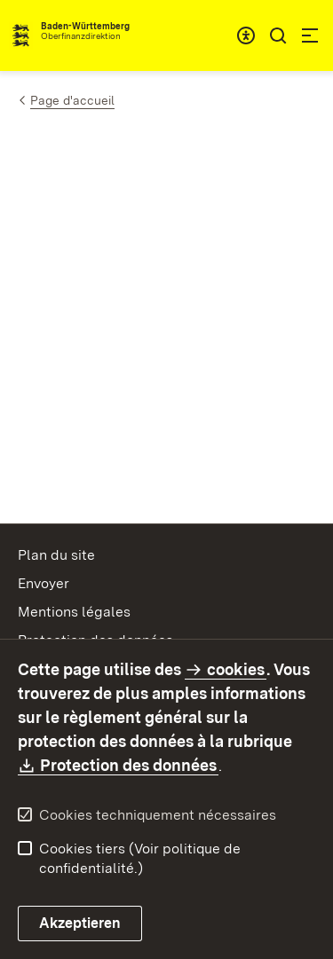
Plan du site (56, 554)
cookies (236, 669)
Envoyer (43, 583)
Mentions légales (74, 611)
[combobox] (246, 35)
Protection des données (129, 765)
